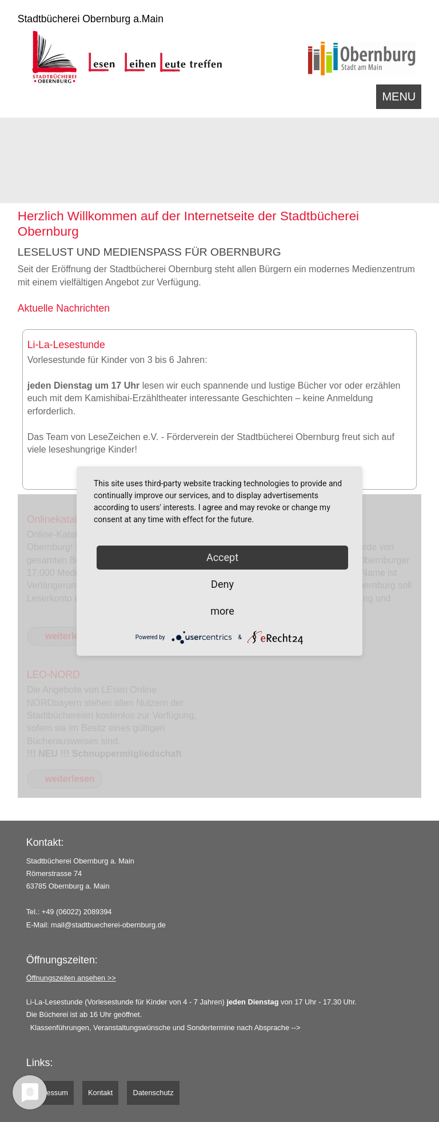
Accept (222, 557)
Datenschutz (153, 1092)
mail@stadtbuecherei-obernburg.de (108, 925)
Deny (222, 584)
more (222, 611)
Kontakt (100, 1092)
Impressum (50, 1092)
